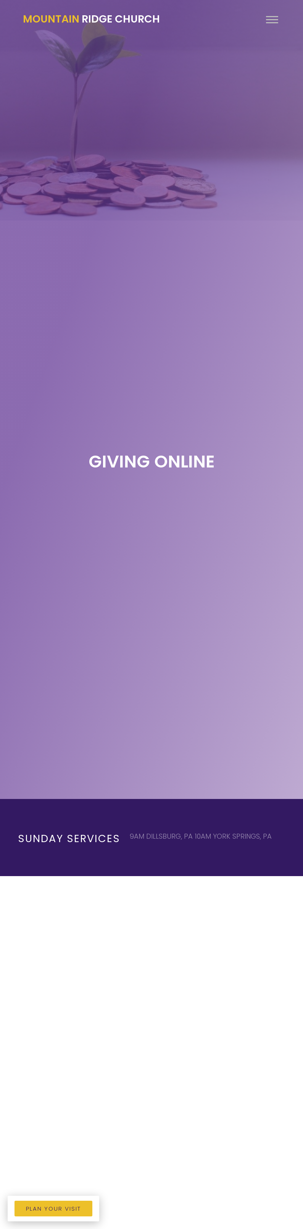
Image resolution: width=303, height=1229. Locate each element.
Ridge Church (91, 19)
